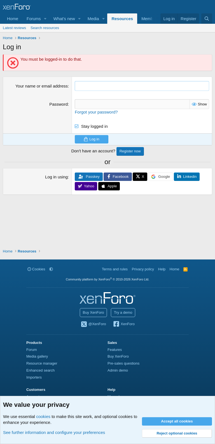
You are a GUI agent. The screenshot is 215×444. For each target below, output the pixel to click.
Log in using (56, 176)
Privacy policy (143, 269)
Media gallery (37, 356)
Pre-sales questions (123, 363)
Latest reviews (14, 28)
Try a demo (123, 312)
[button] (45, 18)
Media (93, 18)
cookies (43, 416)
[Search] (206, 18)
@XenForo (93, 324)
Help (162, 269)
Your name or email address (41, 86)
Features (115, 350)
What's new (64, 18)
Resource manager (41, 363)
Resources (122, 18)
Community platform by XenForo (107, 279)
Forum (31, 350)
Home (12, 18)
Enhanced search (40, 370)
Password (58, 104)
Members (150, 18)
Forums (34, 18)
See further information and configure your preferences (54, 432)
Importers (34, 377)
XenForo (124, 324)
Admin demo (118, 370)
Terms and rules (115, 269)
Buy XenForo (93, 312)
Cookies (36, 269)
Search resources (45, 28)
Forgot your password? (96, 112)
